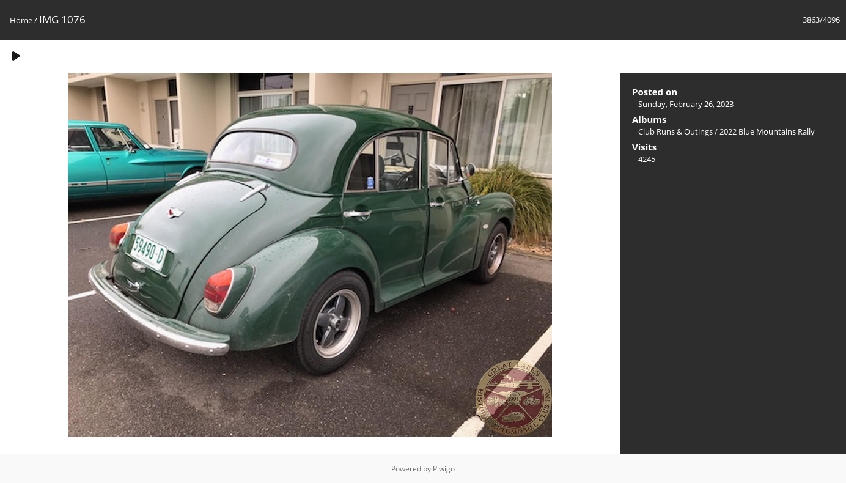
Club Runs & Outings (675, 131)
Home (21, 20)
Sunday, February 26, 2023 (686, 103)
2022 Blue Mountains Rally (767, 131)
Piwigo (444, 468)
